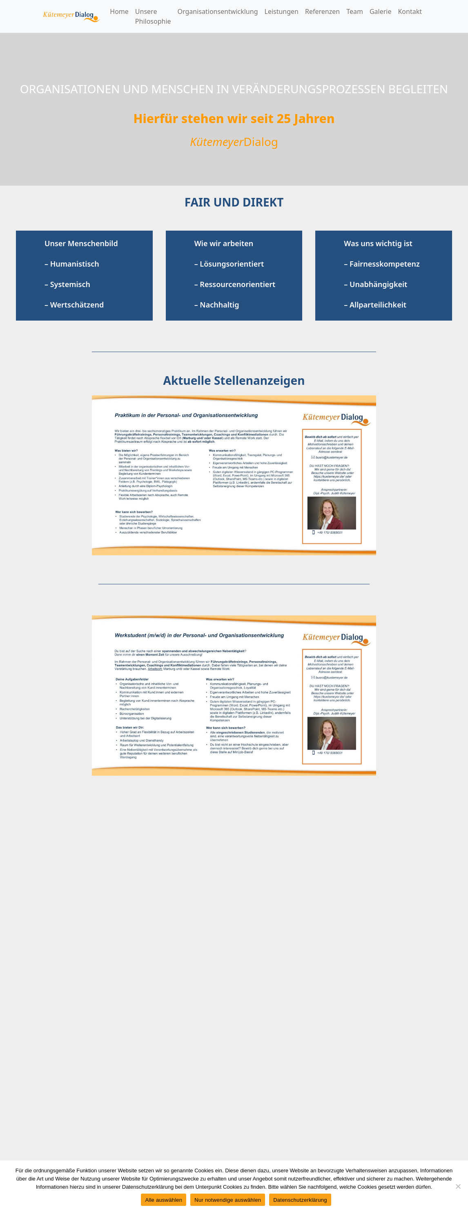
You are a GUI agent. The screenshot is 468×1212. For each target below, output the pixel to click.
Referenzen (322, 11)
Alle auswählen (163, 1200)
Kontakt (410, 11)
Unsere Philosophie (153, 16)
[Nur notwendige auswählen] (458, 1186)
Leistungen (282, 11)
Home (119, 11)
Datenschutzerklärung (300, 1200)
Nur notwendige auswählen (227, 1200)
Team (354, 11)
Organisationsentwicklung (218, 11)
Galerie (381, 11)
